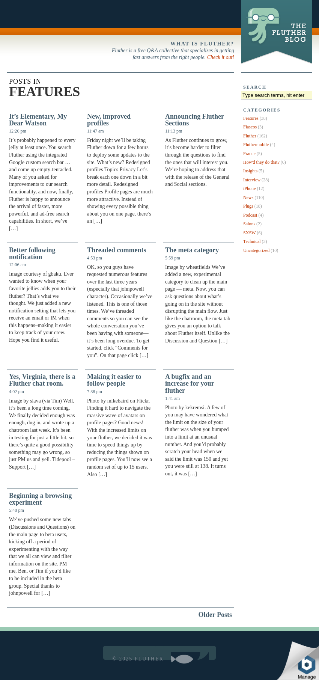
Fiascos (250, 127)
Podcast (250, 215)
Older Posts (215, 614)
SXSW (249, 232)
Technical (252, 241)
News (248, 197)
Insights (250, 170)
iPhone (249, 188)
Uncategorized (256, 250)
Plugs (248, 206)
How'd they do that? (261, 162)
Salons (249, 223)
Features (251, 118)
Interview (251, 179)
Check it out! (220, 57)
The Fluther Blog (275, 63)
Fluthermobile (256, 144)
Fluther (249, 136)
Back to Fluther (22, 17)
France (249, 153)
